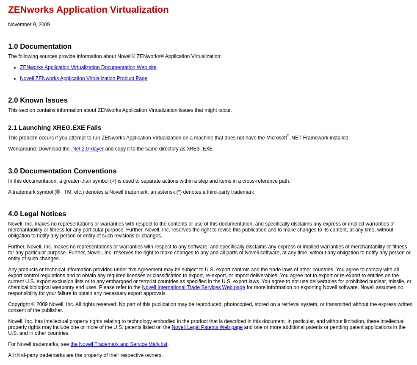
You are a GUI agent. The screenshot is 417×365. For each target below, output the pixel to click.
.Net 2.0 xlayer (87, 150)
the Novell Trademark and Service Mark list (119, 345)
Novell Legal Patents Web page (207, 329)
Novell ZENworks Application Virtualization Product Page (83, 78)
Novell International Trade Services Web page (193, 289)
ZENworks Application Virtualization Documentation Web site (88, 67)
